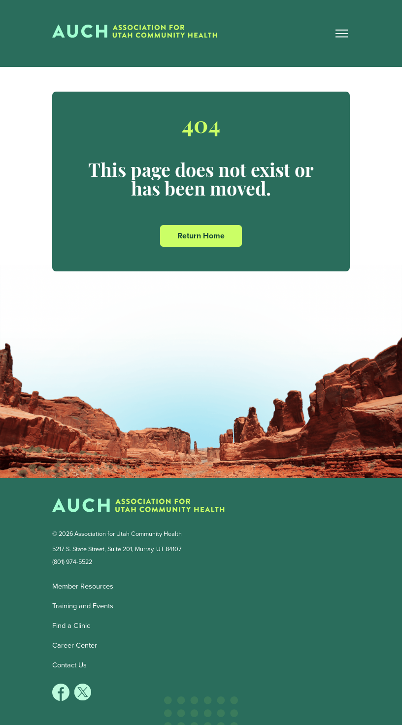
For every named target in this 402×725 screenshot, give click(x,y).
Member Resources (82, 586)
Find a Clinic (71, 625)
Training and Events (82, 605)
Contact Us (69, 664)
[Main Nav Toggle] (341, 33)
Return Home (201, 235)
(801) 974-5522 (72, 561)
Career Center (74, 645)
